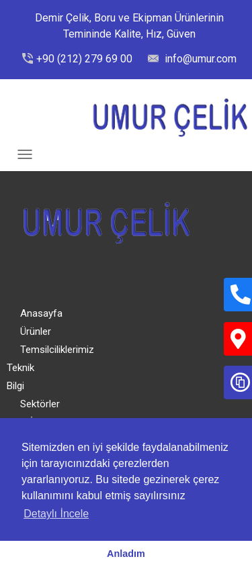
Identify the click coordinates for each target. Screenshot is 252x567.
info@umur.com (199, 58)
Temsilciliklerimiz (57, 350)
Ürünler (35, 331)
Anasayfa (41, 313)
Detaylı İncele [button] (56, 513)
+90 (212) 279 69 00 (84, 58)
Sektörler (40, 404)
